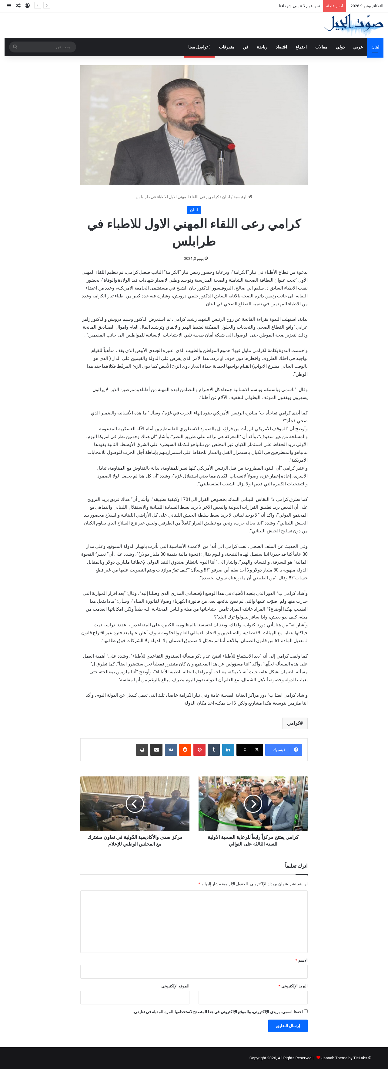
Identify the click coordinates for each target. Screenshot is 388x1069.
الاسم (302, 960)
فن (245, 47)
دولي (340, 47)
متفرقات (226, 47)
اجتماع (301, 47)
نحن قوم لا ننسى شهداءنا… (298, 6)
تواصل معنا (199, 47)
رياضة (262, 47)
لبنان (375, 47)
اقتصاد (281, 47)
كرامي (293, 723)
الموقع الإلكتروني (175, 986)
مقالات (321, 47)
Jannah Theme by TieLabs (344, 1058)
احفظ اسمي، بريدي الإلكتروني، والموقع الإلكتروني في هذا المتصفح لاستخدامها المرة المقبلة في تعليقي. (218, 1012)
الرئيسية (243, 197)
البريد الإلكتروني (293, 986)
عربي (358, 47)
